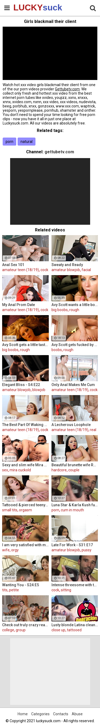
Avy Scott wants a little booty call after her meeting (74, 305)
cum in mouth (72, 510)
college (8, 630)
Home (23, 714)
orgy (15, 550)
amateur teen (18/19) (20, 270)
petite (14, 590)
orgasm (25, 510)
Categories (40, 714)
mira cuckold (20, 470)
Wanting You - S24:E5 (20, 585)
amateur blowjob (65, 270)
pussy (86, 550)
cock (44, 270)
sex (5, 470)
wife (6, 550)
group (21, 630)
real (93, 430)
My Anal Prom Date (18, 305)
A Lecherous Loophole (71, 425)
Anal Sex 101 (13, 265)
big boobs (59, 310)
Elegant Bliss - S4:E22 (21, 385)
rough (74, 310)
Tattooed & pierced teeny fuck (25, 505)
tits (4, 590)
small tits (9, 510)
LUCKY (26, 7)
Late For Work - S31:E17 (72, 545)
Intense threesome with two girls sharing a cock (74, 585)
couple (73, 470)
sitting (66, 590)
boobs (56, 350)
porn (9, 141)
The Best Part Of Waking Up (25, 425)
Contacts (60, 714)
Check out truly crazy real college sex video (25, 625)
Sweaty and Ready (67, 265)
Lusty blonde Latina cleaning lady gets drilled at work (74, 625)
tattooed (74, 630)
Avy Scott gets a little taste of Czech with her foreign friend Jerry (25, 345)
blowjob (38, 390)
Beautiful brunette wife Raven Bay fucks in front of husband (74, 465)
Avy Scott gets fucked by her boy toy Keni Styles (74, 345)
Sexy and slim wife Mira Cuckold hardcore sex (25, 465)
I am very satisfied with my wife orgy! (25, 545)
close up (58, 630)
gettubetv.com (59, 151)
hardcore (59, 470)
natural (27, 141)
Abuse (77, 714)
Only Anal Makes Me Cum (73, 385)
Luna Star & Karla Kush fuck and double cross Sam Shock (74, 505)
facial (86, 270)
